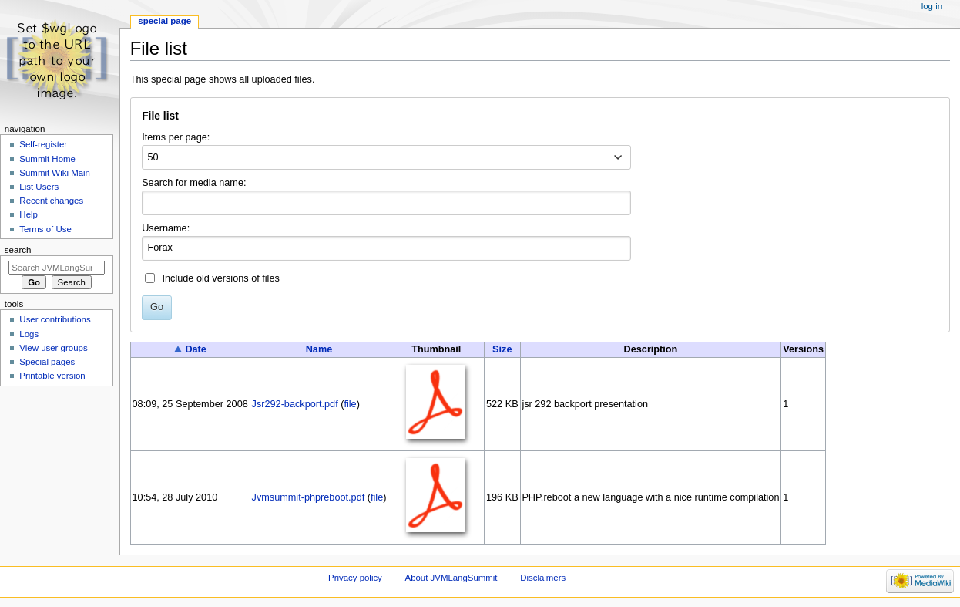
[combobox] (386, 157)
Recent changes (51, 200)
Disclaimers (543, 577)
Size (502, 349)
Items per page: (176, 137)
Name (319, 349)
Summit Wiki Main (54, 172)
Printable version (52, 375)
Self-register (43, 144)
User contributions (54, 319)
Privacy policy (355, 577)
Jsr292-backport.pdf (295, 404)
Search (18, 250)
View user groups (53, 347)
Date (195, 349)
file (350, 404)
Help (28, 214)
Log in (931, 6)
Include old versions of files (220, 278)
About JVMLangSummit (451, 577)
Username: (166, 228)
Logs (29, 334)
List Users (39, 186)
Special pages (47, 361)
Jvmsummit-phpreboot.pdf (308, 497)
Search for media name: (194, 182)
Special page (164, 20)
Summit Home (47, 159)
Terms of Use (45, 229)
